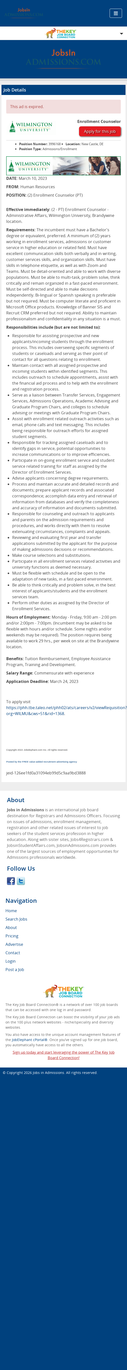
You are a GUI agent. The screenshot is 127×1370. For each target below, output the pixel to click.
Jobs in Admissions (48, 1072)
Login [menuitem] (10, 961)
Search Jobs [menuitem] (16, 919)
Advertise (14, 944)
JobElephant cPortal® (29, 1039)
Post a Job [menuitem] (14, 969)
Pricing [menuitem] (11, 936)
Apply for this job (100, 131)
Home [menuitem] (11, 910)
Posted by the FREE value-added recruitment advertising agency (41, 761)
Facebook (11, 881)
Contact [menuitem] (12, 952)
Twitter (21, 881)
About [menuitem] (11, 927)
